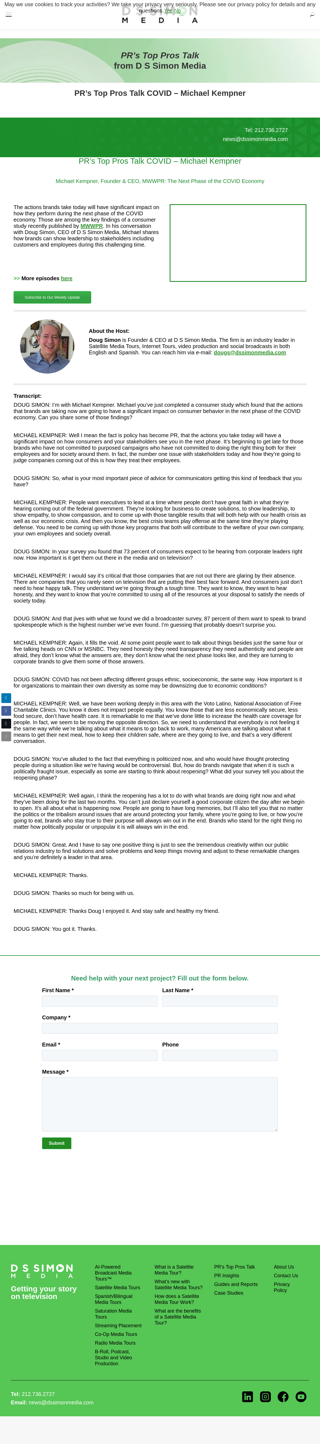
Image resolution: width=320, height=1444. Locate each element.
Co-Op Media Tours (116, 1334)
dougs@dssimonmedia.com (250, 352)
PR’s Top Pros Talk (234, 1267)
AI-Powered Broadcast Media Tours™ (113, 1273)
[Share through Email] (6, 736)
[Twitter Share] (6, 724)
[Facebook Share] (6, 711)
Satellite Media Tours (117, 1287)
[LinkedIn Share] (6, 698)
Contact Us (286, 1275)
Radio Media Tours (115, 1343)
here (66, 278)
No (177, 11)
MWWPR (92, 226)
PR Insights (226, 1275)
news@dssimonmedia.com (61, 1402)
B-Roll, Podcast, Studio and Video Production (113, 1357)
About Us (284, 1267)
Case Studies (228, 1293)
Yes (168, 11)
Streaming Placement (118, 1325)
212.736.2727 (38, 1394)
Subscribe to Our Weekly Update (52, 297)
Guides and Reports (236, 1284)
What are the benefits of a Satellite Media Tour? (178, 1317)
